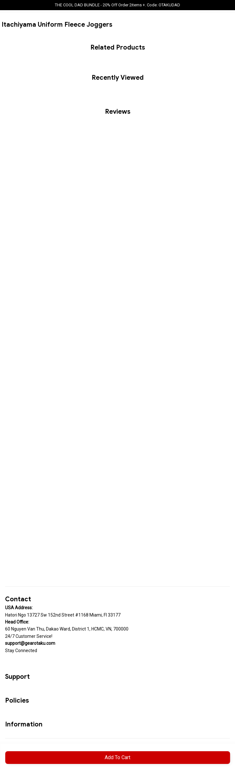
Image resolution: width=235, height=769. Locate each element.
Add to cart (117, 757)
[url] (30, 643)
